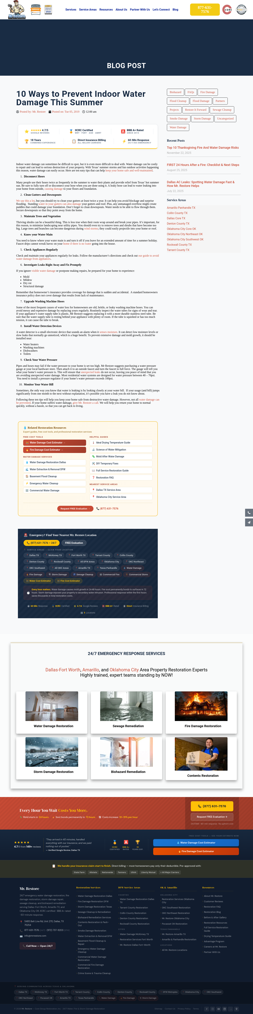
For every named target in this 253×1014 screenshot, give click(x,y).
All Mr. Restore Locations (174, 950)
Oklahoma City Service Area (109, 496)
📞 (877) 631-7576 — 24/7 (41, 542)
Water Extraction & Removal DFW (45, 469)
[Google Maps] (236, 1009)
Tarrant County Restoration (134, 907)
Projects (174, 109)
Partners (220, 100)
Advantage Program (214, 941)
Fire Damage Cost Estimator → (44, 449)
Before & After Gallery (215, 917)
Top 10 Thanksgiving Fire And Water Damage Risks (203, 147)
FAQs (191, 92)
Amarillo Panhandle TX (181, 207)
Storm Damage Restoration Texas (95, 906)
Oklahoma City (110, 561)
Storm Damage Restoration (53, 772)
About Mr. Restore (213, 896)
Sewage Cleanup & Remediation (94, 912)
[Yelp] (230, 1009)
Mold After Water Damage (108, 456)
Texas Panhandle (107, 568)
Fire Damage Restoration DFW (93, 901)
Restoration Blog (212, 912)
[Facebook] (206, 1009)
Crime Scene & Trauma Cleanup (94, 973)
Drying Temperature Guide (217, 936)
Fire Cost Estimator (68, 581)
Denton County (35, 561)
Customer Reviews (213, 901)
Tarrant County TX (178, 250)
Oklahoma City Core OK (181, 229)
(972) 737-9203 (55, 930)
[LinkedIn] (224, 1009)
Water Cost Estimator (38, 581)
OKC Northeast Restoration (176, 913)
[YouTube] (218, 1009)
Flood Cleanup (178, 100)
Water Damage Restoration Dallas (45, 462)
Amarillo (90, 669)
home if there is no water (77, 243)
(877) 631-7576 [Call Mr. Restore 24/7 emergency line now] (212, 806)
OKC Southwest (35, 568)
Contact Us (170, 1008)
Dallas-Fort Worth (63, 669)
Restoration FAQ (103, 477)
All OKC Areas (60, 568)
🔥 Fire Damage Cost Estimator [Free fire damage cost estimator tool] (196, 851)
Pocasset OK (45, 998)
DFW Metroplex (168, 992)
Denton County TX (178, 223)
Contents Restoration (203, 776)
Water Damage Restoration (53, 726)
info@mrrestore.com (35, 935)
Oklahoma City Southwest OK (185, 239)
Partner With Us (140, 9)
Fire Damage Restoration (203, 726)
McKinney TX (53, 555)
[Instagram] (212, 1009)
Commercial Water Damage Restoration (92, 959)
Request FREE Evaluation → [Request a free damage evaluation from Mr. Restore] (212, 816)
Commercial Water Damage (42, 490)
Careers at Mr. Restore (215, 946)
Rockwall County (61, 561)
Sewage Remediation (128, 726)
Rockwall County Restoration (134, 923)
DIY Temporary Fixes (105, 463)
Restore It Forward (195, 109)
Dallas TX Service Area (106, 490)
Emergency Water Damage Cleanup (91, 950)
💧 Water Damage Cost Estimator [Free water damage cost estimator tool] (196, 842)
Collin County (124, 555)
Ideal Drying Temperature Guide (111, 442)
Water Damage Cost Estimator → (46, 442)
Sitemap (158, 1008)
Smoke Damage (179, 118)
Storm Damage (57, 574)
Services (70, 9)
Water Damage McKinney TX (134, 934)
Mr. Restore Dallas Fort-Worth (135, 945)
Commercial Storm (137, 574)
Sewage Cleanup (83, 574)
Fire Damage (34, 574)
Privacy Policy (184, 1008)
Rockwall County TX (179, 244)
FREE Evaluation (74, 542)
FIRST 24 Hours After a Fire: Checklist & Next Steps (203, 165)
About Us (121, 9)
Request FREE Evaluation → (75, 508)
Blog (175, 9)
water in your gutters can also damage (59, 203)
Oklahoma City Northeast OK (185, 234)
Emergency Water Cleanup (41, 483)
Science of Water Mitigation (109, 449)
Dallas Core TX (176, 218)
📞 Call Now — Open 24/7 (38, 945)
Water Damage (132, 568)
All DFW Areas (86, 561)
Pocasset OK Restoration (174, 923)
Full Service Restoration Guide (110, 470)
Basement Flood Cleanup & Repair (92, 943)
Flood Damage (201, 100)
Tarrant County (101, 555)
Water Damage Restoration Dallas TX (137, 901)
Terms (196, 1008)
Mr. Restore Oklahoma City (175, 918)
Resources (106, 9)
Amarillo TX (82, 568)
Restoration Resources (215, 922)
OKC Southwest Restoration (176, 907)
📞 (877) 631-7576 (107, 508)
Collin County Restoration (133, 913)
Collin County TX (177, 213)
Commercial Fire (109, 574)
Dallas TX (32, 555)
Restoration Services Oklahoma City (178, 901)
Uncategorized (225, 118)
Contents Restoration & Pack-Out (93, 924)
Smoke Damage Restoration (92, 930)
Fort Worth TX (77, 555)
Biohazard (175, 92)
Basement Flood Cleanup (41, 476)
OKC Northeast (134, 561)
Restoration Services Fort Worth (136, 939)
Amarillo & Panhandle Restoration (179, 939)
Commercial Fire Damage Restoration (91, 966)
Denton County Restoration (134, 918)
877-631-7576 (31, 930)
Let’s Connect (161, 9)
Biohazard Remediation (128, 772)
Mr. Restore (27, 1008)
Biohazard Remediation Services (94, 917)
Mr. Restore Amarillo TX (174, 934)
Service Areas (88, 9)
